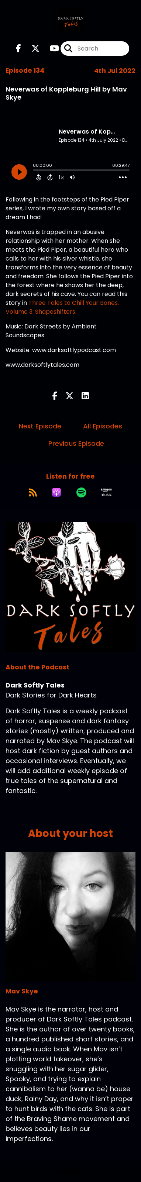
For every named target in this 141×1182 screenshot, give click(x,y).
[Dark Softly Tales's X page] (31, 48)
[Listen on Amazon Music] (106, 492)
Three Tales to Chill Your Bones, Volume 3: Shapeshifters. (62, 307)
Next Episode (40, 426)
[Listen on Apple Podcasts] (56, 492)
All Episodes (102, 426)
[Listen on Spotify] (81, 492)
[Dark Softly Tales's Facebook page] (18, 48)
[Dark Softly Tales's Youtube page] (50, 48)
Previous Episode (76, 443)
